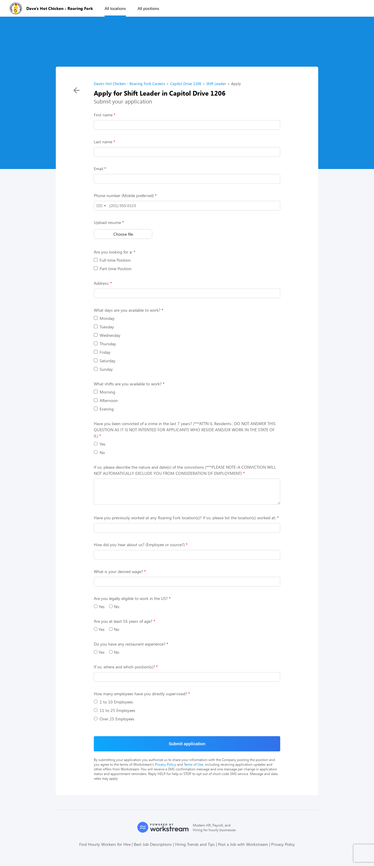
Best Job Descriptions (153, 848)
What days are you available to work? (127, 310)
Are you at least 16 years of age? (123, 625)
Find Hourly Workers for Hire (105, 848)
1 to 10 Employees (113, 706)
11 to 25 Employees (114, 714)
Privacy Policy (165, 768)
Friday (102, 352)
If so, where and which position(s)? (124, 671)
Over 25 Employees (114, 723)
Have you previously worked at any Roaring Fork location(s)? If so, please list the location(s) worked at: (185, 522)
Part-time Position (112, 268)
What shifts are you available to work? (128, 384)
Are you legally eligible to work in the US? (131, 602)
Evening (104, 409)
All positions (148, 8)
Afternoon (106, 400)
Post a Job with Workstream (243, 848)
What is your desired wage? (118, 576)
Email (98, 168)
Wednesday (107, 335)
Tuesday (104, 327)
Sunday (103, 369)
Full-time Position (112, 260)
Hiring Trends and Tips (195, 848)
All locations (115, 8)
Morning (104, 392)
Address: (101, 283)
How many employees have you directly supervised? (140, 698)
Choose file (123, 234)
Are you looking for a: (113, 252)
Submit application (187, 748)
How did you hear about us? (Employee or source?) (139, 549)
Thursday (105, 343)
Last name (103, 141)
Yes (99, 444)
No (99, 452)
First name (103, 115)
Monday (104, 318)
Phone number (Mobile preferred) (124, 195)
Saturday (104, 360)
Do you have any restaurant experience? (129, 648)
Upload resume (107, 222)
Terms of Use (193, 768)
